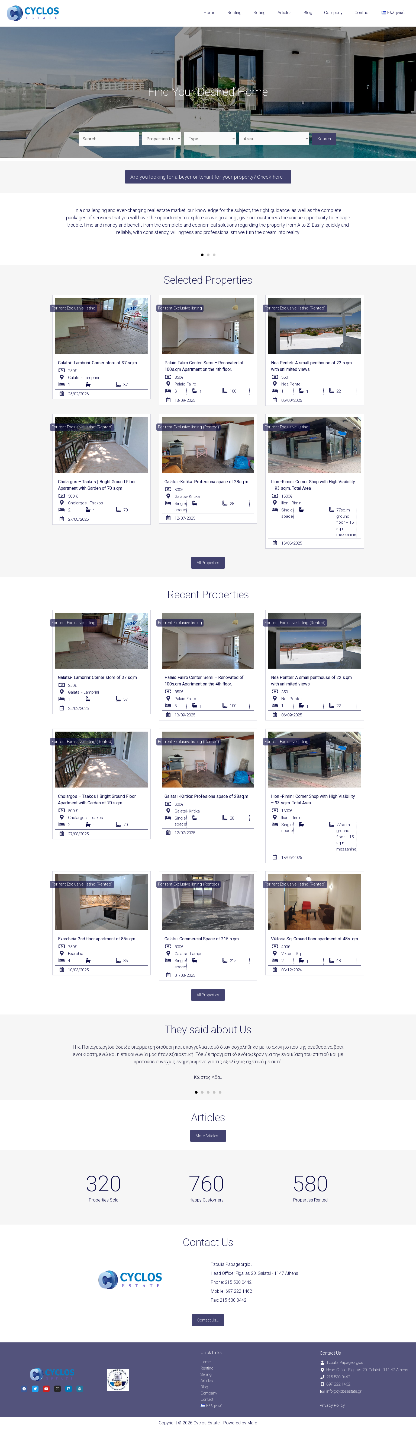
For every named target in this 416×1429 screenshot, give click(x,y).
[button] (208, 177)
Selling (259, 12)
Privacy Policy (332, 1405)
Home (209, 12)
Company (333, 12)
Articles (285, 12)
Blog (308, 12)
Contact (362, 12)
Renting (234, 12)
